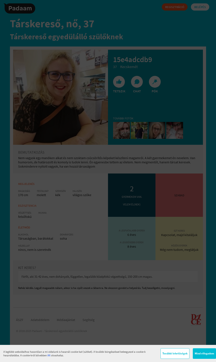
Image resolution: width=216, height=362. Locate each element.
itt (48, 355)
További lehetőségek (175, 353)
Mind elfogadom (204, 353)
